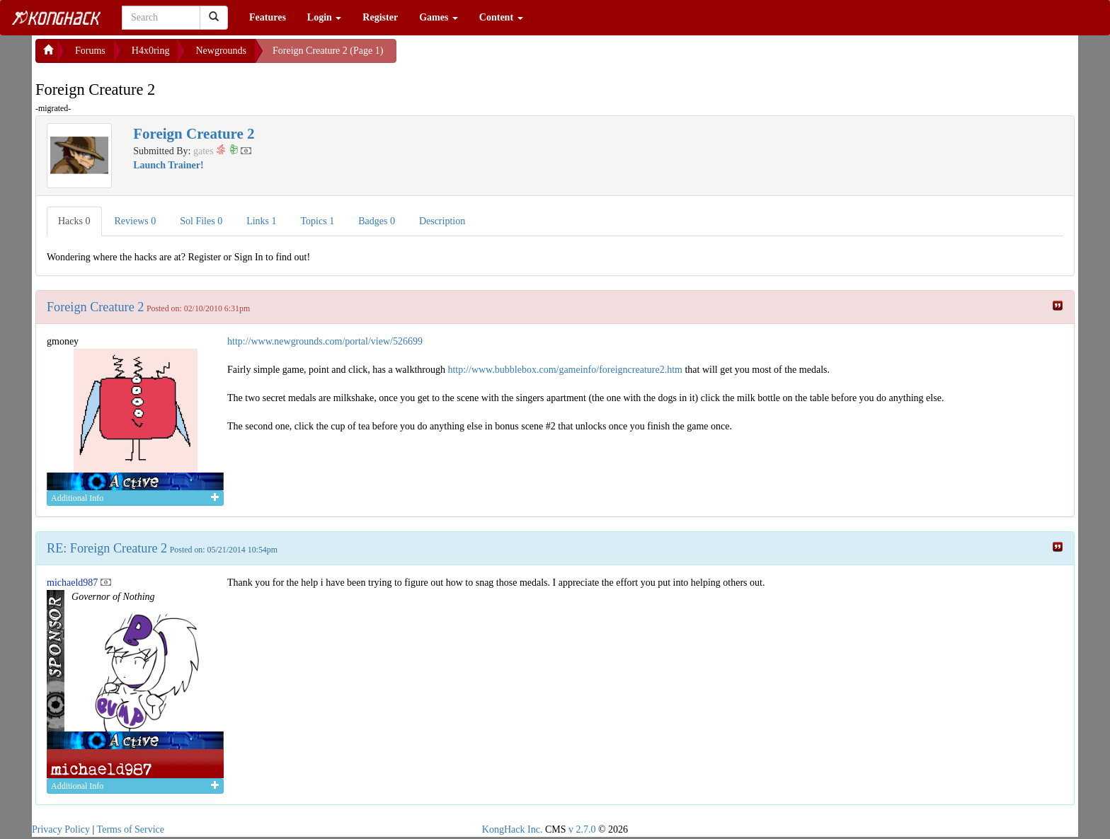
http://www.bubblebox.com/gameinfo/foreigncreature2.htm (564, 369)
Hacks (74, 221)
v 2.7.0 (582, 829)
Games (438, 17)
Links (261, 221)
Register (380, 17)
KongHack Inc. (512, 829)
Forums (90, 50)
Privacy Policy (61, 829)
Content (501, 17)
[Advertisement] (509, 56)
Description (442, 221)
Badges (376, 221)
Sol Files (201, 221)
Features (267, 17)
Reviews (135, 221)
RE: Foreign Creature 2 (107, 548)
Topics (318, 221)
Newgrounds (220, 50)
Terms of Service (130, 829)
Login (324, 17)
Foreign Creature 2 (95, 307)
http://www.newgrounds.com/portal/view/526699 (325, 341)
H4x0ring (151, 50)
